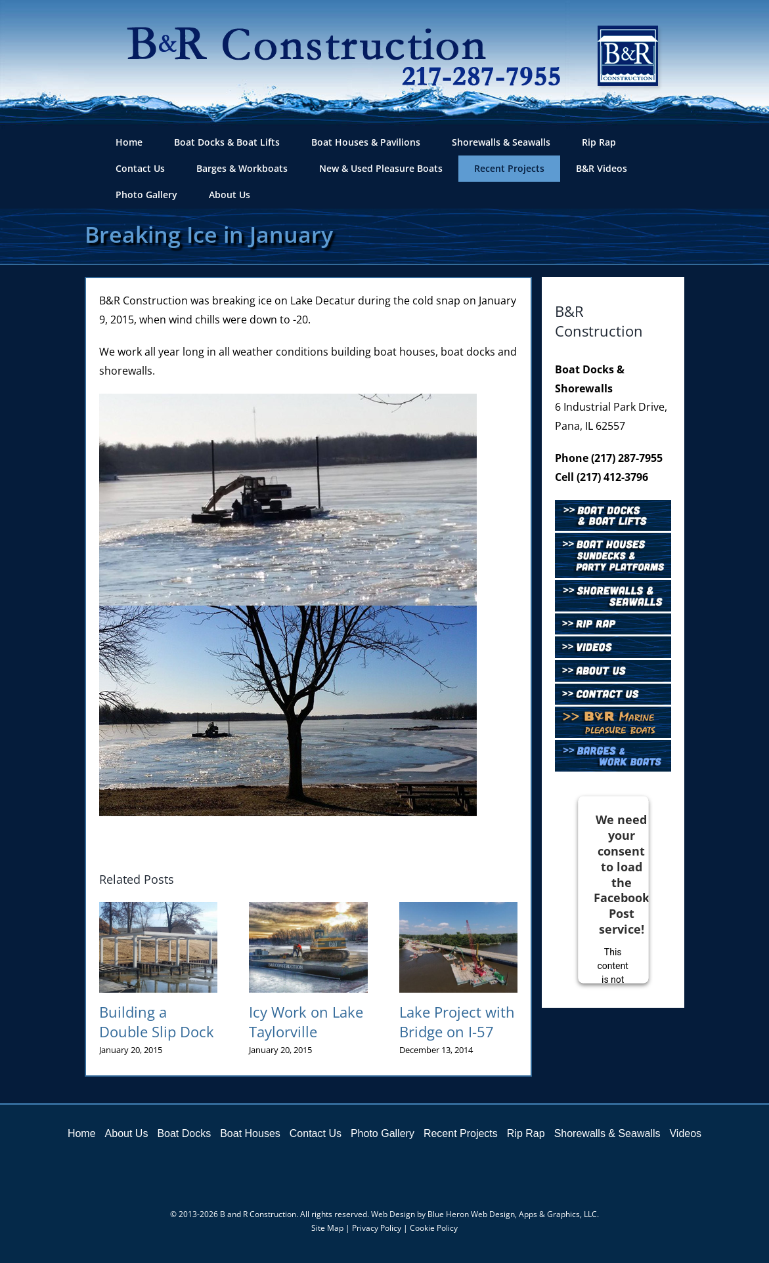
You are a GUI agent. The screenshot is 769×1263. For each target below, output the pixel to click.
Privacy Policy (376, 1227)
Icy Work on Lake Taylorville (306, 1021)
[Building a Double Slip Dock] (158, 909)
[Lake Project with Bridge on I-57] (458, 909)
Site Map (327, 1227)
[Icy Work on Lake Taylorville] (308, 909)
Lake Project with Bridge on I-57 (457, 1021)
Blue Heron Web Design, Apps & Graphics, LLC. (513, 1214)
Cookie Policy (434, 1227)
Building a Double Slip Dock (156, 1021)
